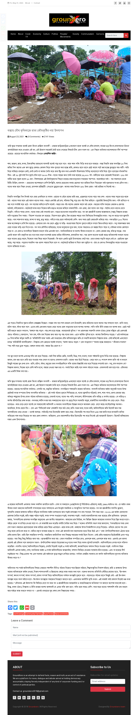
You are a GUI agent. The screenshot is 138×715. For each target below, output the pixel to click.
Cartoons (100, 34)
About (27, 3)
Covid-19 (28, 35)
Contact (37, 3)
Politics (55, 34)
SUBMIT (17, 654)
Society (76, 34)
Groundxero (34, 707)
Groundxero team (117, 707)
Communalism (87, 34)
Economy (37, 34)
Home (13, 34)
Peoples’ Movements (65, 35)
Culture (46, 34)
